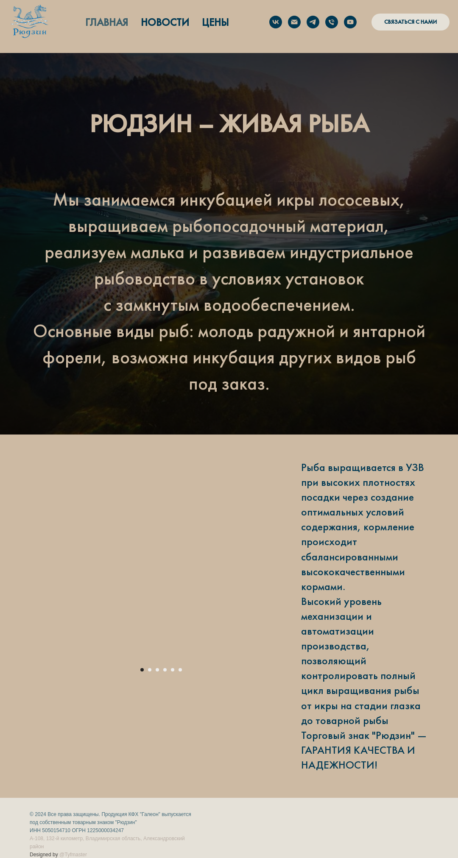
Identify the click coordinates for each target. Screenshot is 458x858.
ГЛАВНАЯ (106, 22)
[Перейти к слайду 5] (172, 669)
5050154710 (57, 830)
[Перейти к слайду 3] (157, 669)
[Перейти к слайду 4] (165, 669)
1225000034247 (105, 830)
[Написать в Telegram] (313, 22)
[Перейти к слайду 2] (149, 669)
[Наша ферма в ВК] (275, 22)
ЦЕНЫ (215, 22)
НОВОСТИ (165, 22)
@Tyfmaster (73, 855)
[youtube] (350, 22)
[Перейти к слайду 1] (142, 669)
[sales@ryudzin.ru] (294, 22)
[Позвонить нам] (331, 22)
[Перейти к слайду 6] (180, 669)
